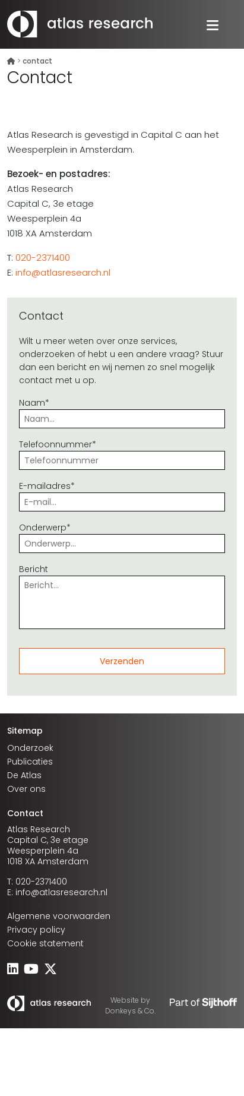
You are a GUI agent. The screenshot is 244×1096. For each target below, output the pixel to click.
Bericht (122, 597)
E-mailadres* (122, 494)
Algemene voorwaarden (58, 916)
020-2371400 (42, 257)
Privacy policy (36, 930)
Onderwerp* (122, 535)
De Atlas (24, 775)
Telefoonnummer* (122, 452)
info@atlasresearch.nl (62, 272)
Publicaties (30, 761)
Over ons (26, 789)
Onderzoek (30, 748)
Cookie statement (45, 943)
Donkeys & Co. (130, 1011)
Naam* (122, 411)
